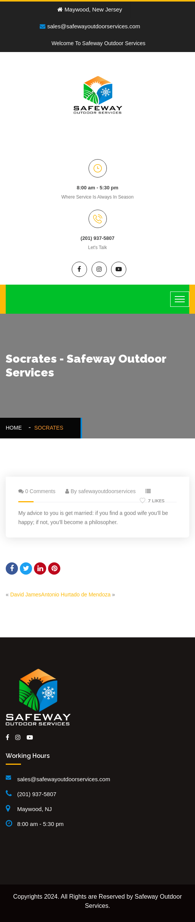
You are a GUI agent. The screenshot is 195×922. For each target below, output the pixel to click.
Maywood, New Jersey (89, 9)
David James (25, 594)
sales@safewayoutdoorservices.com (90, 26)
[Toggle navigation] (179, 299)
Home (15, 428)
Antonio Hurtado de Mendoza (76, 594)
